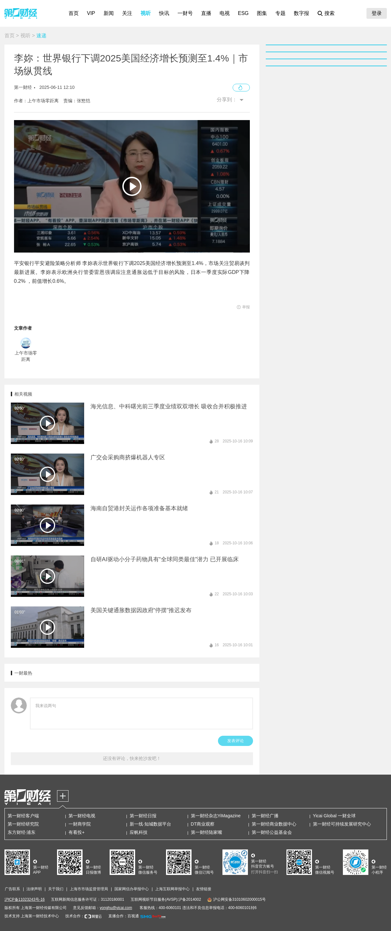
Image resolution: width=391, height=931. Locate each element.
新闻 (109, 13)
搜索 (329, 13)
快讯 (164, 13)
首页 (74, 13)
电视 (225, 13)
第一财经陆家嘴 (206, 832)
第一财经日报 (143, 815)
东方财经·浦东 (22, 832)
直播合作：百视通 (123, 916)
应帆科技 (139, 832)
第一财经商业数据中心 (274, 824)
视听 (146, 13)
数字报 (301, 13)
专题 (280, 13)
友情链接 (203, 889)
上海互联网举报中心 (172, 889)
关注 (127, 13)
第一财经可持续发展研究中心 (342, 824)
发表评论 (235, 740)
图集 (262, 13)
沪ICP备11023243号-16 (24, 899)
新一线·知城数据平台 (150, 824)
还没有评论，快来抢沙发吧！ (132, 758)
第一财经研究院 (23, 824)
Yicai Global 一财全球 (334, 815)
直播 (206, 13)
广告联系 (12, 889)
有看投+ (76, 832)
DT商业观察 (203, 824)
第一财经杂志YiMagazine (216, 815)
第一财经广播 (265, 815)
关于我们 (55, 889)
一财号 (185, 13)
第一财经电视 (82, 815)
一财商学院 (80, 824)
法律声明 (34, 889)
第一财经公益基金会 (272, 832)
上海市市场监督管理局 (89, 889)
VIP (91, 13)
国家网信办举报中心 (131, 889)
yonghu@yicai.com (116, 908)
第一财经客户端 (23, 815)
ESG (243, 13)
